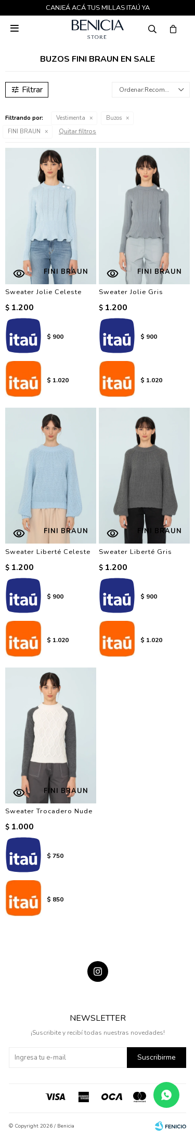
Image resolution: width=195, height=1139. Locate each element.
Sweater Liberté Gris (135, 552)
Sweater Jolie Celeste (43, 292)
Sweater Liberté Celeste (47, 552)
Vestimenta (70, 118)
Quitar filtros (77, 131)
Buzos (114, 118)
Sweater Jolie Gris (131, 292)
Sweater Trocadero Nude (49, 811)
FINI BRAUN (24, 131)
